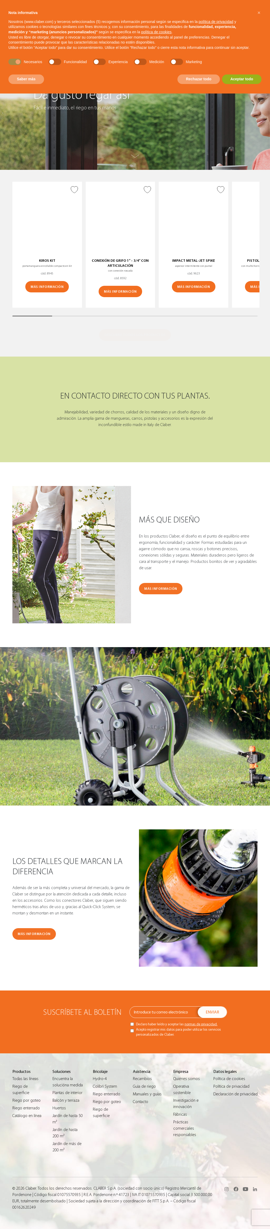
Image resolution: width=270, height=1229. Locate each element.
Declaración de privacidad (235, 1094)
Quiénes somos (186, 1078)
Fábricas (180, 1114)
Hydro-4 (100, 1078)
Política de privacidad (231, 1086)
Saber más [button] (26, 79)
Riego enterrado (26, 1108)
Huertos (59, 1108)
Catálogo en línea (26, 1115)
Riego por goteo (26, 1100)
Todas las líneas (25, 1078)
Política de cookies (229, 1078)
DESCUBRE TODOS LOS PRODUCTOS (135, 335)
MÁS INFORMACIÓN (47, 287)
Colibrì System (105, 1086)
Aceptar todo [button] (241, 79)
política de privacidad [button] (216, 22)
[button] (259, 12)
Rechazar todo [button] (198, 79)
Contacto (140, 1101)
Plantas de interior (67, 1092)
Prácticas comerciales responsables (184, 1128)
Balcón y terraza (65, 1100)
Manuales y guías (147, 1094)
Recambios (142, 1078)
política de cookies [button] (156, 32)
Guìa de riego (144, 1086)
